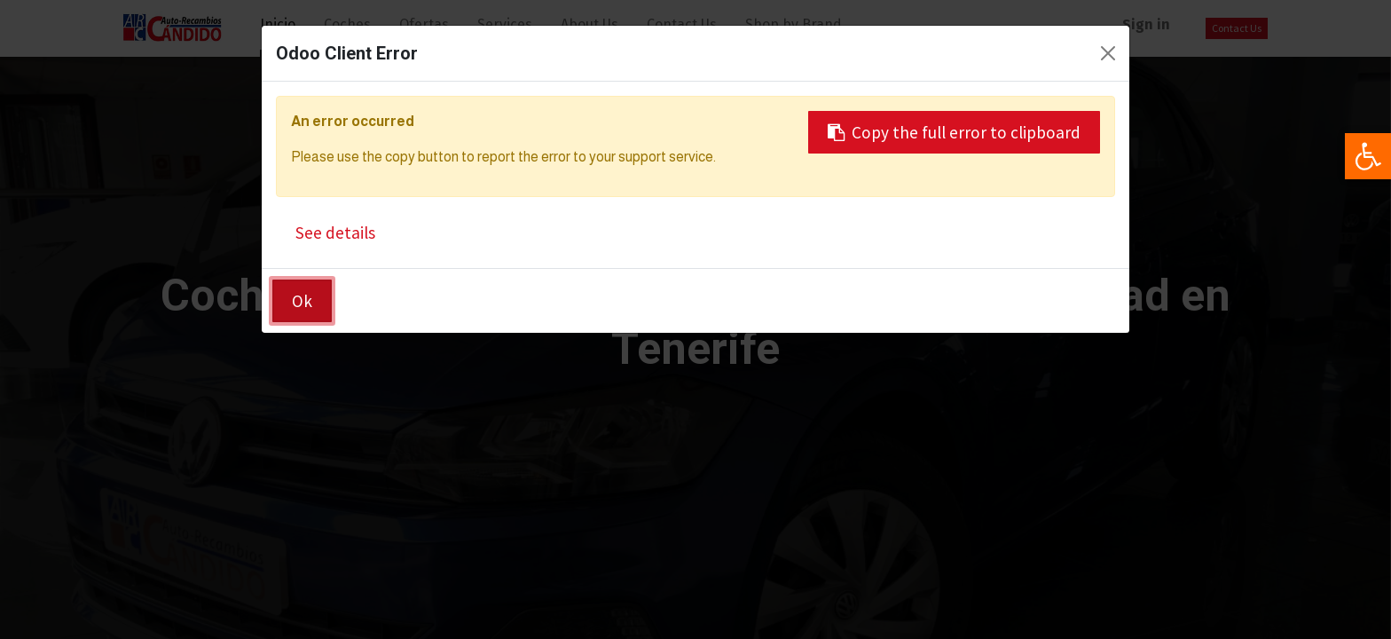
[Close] (1108, 53)
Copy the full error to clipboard (954, 132)
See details (335, 232)
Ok (302, 301)
